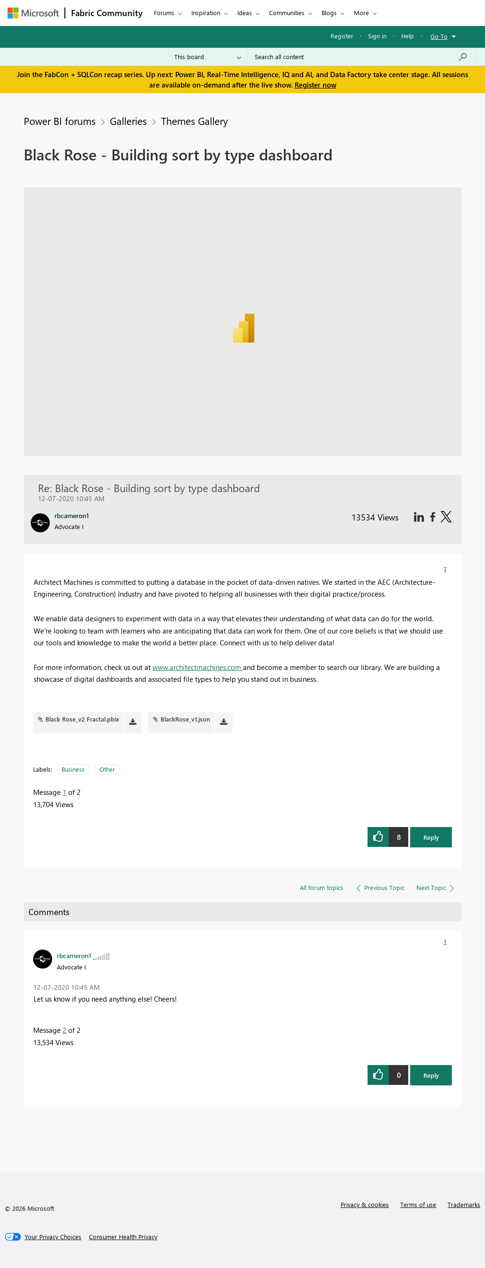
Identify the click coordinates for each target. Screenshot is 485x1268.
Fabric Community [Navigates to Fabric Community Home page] (107, 12)
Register (342, 36)
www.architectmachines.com (198, 667)
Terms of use (418, 1204)
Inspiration (205, 13)
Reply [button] (431, 837)
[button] (445, 569)
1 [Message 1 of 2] (64, 792)
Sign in (377, 36)
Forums (164, 13)
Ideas (244, 13)
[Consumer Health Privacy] (123, 1236)
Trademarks (464, 1204)
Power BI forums (60, 120)
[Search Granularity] (208, 57)
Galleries (128, 120)
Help (407, 36)
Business (73, 769)
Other (107, 769)
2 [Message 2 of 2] (64, 1030)
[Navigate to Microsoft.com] (33, 13)
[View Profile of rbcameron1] (74, 955)
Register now (315, 84)
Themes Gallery (194, 120)
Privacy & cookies (365, 1204)
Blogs (329, 13)
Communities (287, 13)
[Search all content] (361, 57)
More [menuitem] (361, 13)
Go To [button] (439, 36)
